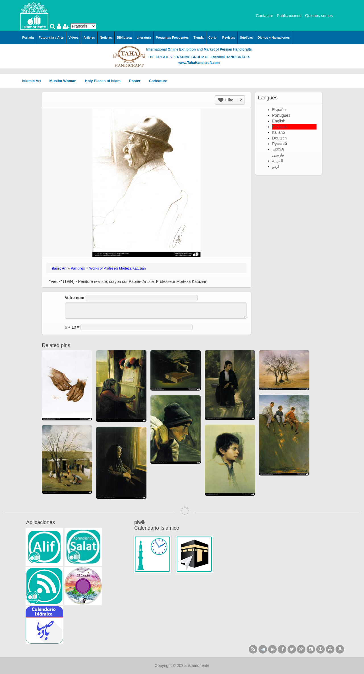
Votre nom (74, 297)
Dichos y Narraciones (274, 37)
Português (281, 115)
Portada (28, 37)
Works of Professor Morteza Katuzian (117, 268)
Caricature (158, 81)
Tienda (198, 37)
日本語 (278, 149)
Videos (74, 37)
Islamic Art (33, 81)
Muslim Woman (64, 81)
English (278, 121)
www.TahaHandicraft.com (199, 63)
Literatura (143, 37)
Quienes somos (319, 15)
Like (230, 100)
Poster (136, 81)
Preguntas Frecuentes (172, 37)
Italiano (278, 132)
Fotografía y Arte (51, 37)
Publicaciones (289, 15)
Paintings (78, 268)
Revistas (228, 37)
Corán (213, 37)
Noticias (106, 37)
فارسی (278, 155)
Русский (279, 143)
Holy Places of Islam (104, 81)
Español (279, 109)
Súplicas (246, 37)
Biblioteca (124, 37)
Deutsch (279, 138)
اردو (275, 166)
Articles (89, 37)
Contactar (264, 15)
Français (280, 126)
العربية (277, 160)
